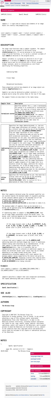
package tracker (36, 359)
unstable (8, 5)
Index (7, 3)
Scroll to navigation (8, 10)
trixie (32, 373)
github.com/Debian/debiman (22, 395)
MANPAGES (7, 0)
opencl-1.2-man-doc (15, 5)
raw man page (35, 361)
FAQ (23, 3)
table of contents (37, 366)
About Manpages (15, 3)
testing (33, 376)
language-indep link (37, 356)
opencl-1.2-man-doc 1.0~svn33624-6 (38, 386)
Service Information (32, 3)
